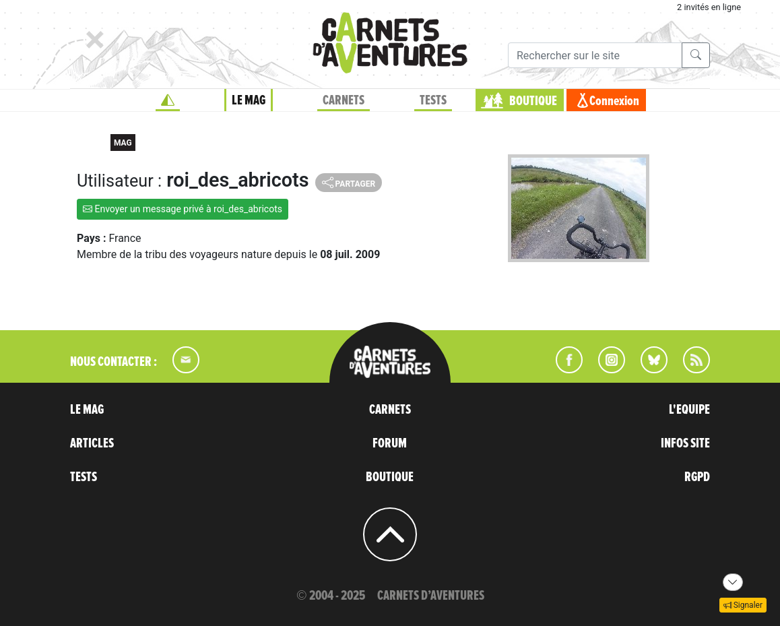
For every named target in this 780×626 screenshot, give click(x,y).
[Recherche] (595, 55)
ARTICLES (92, 443)
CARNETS (343, 100)
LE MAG (248, 100)
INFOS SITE (685, 443)
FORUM (389, 443)
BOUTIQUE (533, 101)
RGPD (697, 477)
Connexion (614, 101)
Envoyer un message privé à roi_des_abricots (182, 209)
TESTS (433, 100)
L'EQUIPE (689, 409)
